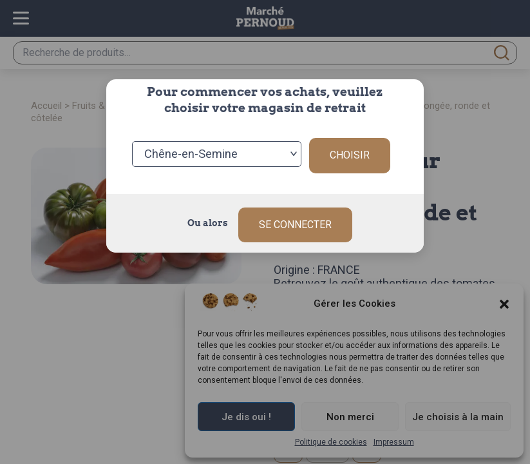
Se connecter (295, 217)
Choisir (350, 152)
